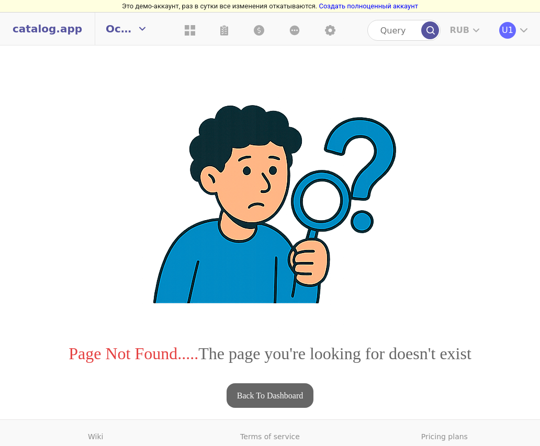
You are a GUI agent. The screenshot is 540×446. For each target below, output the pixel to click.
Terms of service (270, 436)
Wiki (95, 436)
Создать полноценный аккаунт (368, 6)
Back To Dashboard (270, 395)
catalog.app (47, 28)
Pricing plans (444, 436)
